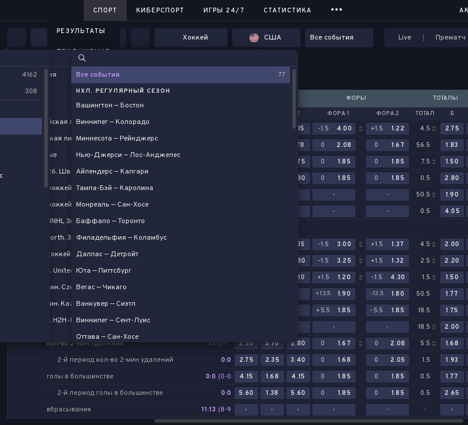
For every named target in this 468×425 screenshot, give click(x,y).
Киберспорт (160, 10)
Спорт (105, 10)
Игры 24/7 (224, 10)
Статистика (287, 10)
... (337, 8)
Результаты (81, 31)
